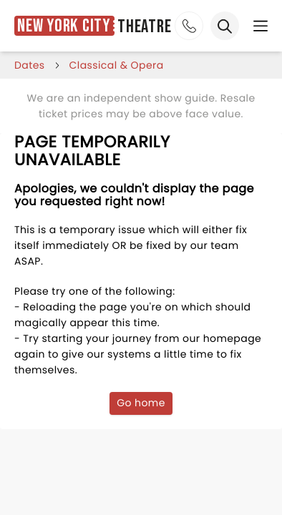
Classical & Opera (116, 65)
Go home (141, 403)
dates (29, 65)
